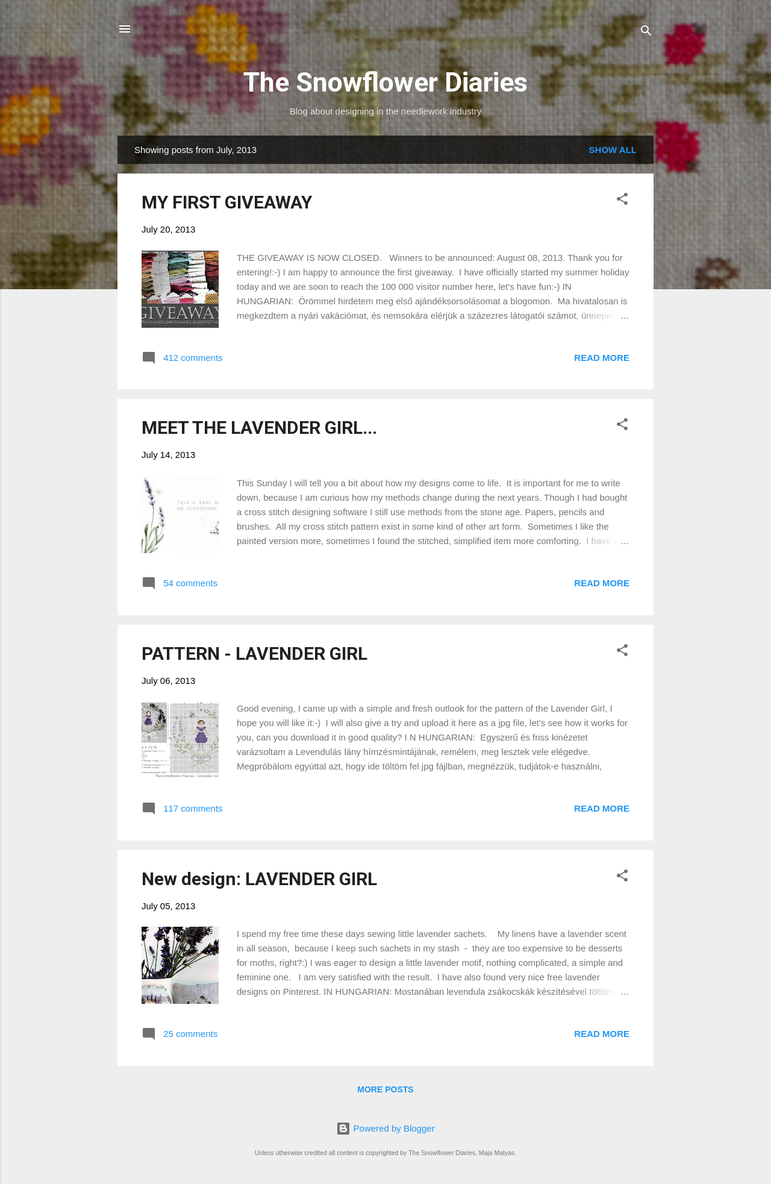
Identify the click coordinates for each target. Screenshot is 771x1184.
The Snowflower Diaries (385, 82)
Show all (613, 150)
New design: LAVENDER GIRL (259, 878)
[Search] (646, 32)
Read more (601, 357)
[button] (622, 201)
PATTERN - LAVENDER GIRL (254, 653)
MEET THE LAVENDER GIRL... (259, 427)
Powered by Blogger (385, 1128)
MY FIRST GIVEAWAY (227, 202)
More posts (385, 1089)
